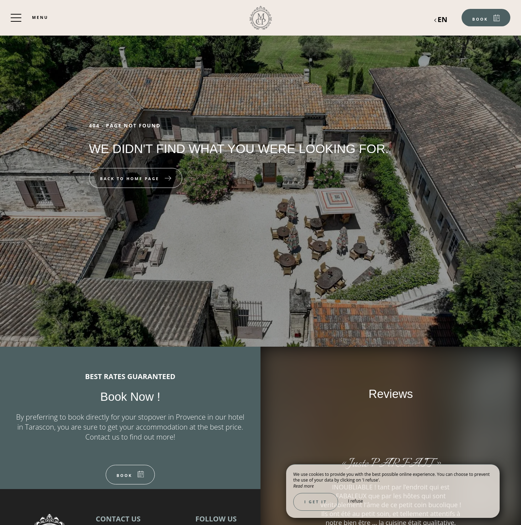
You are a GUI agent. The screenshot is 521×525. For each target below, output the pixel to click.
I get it (315, 501)
